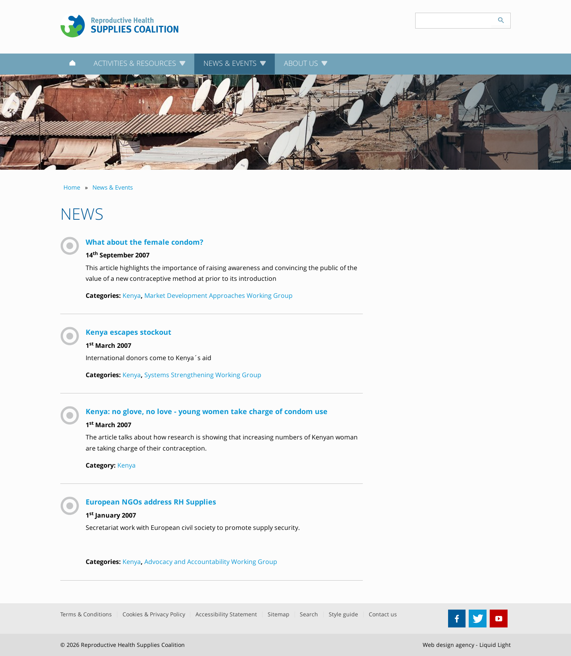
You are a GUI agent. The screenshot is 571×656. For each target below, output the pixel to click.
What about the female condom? (144, 242)
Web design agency (448, 644)
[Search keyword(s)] (454, 20)
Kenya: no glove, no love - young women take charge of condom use (207, 411)
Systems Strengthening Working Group (202, 374)
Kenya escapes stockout (128, 332)
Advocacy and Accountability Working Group (210, 561)
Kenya (132, 295)
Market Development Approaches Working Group (218, 295)
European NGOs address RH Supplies (151, 501)
